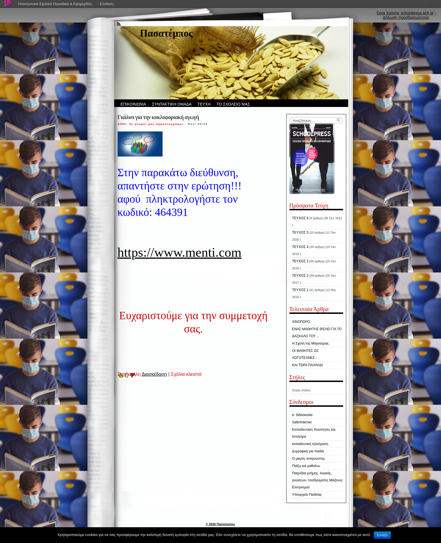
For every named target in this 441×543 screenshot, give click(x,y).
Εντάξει (382, 535)
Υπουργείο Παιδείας (307, 495)
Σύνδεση (107, 4)
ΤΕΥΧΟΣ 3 (300, 261)
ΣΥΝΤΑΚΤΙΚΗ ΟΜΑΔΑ (172, 104)
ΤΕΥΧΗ (204, 104)
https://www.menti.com (180, 252)
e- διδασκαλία (302, 415)
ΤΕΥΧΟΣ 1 (300, 290)
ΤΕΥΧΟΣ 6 (300, 218)
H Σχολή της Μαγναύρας (310, 343)
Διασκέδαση (154, 374)
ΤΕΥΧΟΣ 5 (300, 232)
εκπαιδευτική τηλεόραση (310, 444)
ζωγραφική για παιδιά (308, 451)
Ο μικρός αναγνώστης (308, 459)
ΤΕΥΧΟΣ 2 (300, 276)
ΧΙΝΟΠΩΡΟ (301, 322)
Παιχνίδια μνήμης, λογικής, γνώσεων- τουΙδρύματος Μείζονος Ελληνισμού (317, 480)
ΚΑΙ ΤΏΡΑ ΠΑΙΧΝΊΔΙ (307, 365)
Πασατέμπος (166, 33)
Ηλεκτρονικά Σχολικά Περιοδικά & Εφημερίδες (55, 4)
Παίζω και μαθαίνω (306, 466)
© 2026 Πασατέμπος (220, 524)
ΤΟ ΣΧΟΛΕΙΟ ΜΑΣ (233, 104)
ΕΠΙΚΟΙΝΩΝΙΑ (133, 104)
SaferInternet (302, 422)
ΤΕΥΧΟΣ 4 (300, 247)
